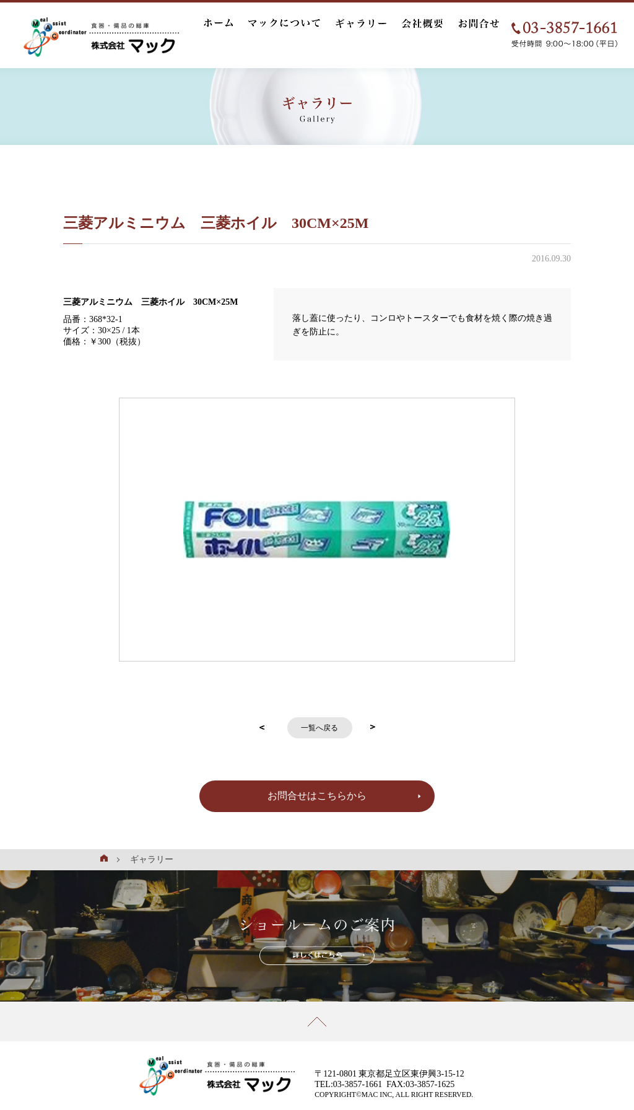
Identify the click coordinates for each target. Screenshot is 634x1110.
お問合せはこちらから (317, 795)
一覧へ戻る (319, 727)
